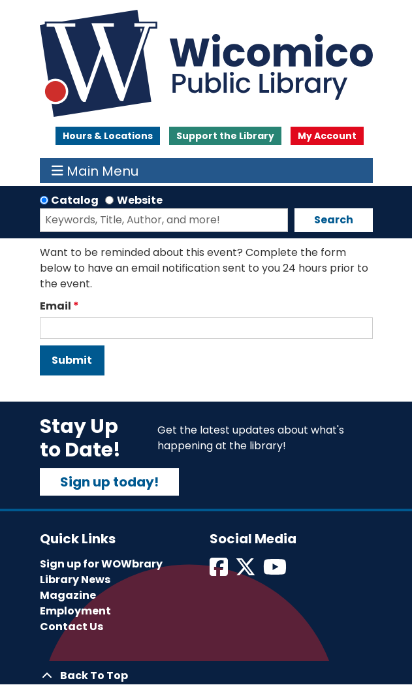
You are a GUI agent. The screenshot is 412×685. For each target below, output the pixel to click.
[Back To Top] (206, 675)
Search (333, 219)
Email (55, 305)
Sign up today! (109, 482)
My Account (327, 135)
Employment (75, 610)
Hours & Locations (108, 135)
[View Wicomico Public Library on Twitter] (246, 571)
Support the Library (225, 135)
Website (140, 200)
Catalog (75, 200)
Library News (75, 579)
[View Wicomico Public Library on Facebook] (220, 571)
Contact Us (71, 626)
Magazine (68, 595)
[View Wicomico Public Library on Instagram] (276, 571)
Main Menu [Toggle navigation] (95, 170)
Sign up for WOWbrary (101, 563)
